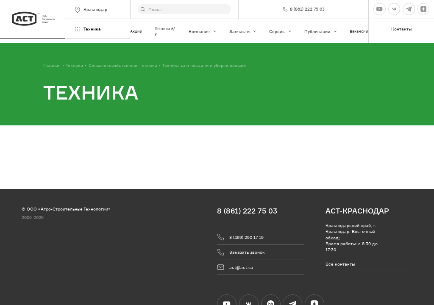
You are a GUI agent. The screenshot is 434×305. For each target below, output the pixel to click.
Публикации (320, 31)
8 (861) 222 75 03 (247, 210)
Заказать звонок (241, 252)
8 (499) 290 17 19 (240, 237)
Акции (136, 31)
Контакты (401, 28)
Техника (87, 29)
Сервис (280, 31)
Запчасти (243, 31)
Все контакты (340, 263)
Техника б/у (165, 31)
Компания (203, 31)
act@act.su (235, 267)
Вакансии (359, 31)
